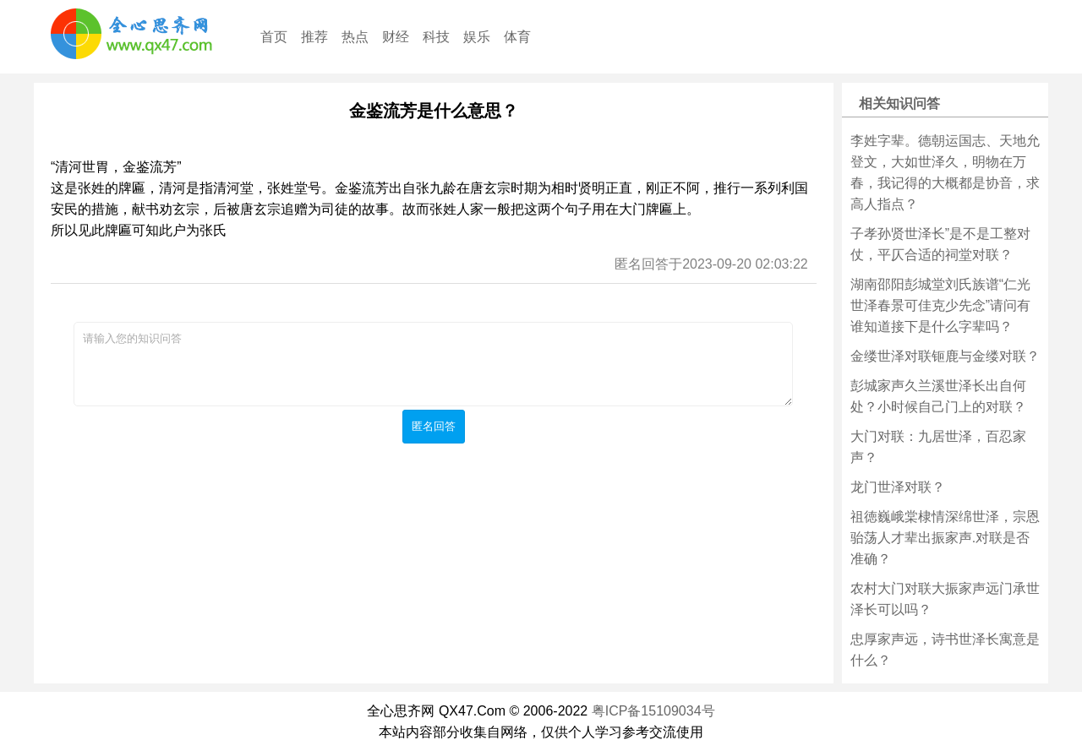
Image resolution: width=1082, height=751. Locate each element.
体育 (517, 37)
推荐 (314, 37)
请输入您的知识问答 (433, 364)
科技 (436, 37)
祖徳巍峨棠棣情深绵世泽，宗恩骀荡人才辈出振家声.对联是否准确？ (945, 537)
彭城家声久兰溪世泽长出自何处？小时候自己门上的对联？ (938, 396)
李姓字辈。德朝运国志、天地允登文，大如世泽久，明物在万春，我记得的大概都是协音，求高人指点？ (945, 172)
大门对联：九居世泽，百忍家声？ (938, 447)
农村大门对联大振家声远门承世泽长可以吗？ (945, 599)
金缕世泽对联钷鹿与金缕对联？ (945, 356)
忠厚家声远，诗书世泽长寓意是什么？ (945, 649)
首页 (273, 37)
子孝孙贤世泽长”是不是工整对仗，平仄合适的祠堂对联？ (940, 244)
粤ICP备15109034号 (653, 711)
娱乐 (476, 37)
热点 (355, 37)
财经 (395, 37)
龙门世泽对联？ (897, 487)
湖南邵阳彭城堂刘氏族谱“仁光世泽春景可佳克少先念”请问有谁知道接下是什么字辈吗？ (940, 305)
